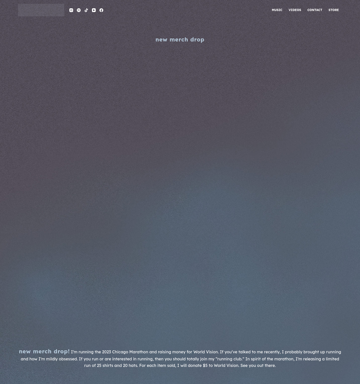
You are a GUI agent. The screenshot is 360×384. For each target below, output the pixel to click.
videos (295, 10)
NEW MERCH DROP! (44, 351)
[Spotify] (79, 10)
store (334, 10)
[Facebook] (101, 10)
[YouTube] (94, 10)
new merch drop (180, 39)
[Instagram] (71, 10)
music (277, 10)
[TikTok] (86, 10)
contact (314, 10)
